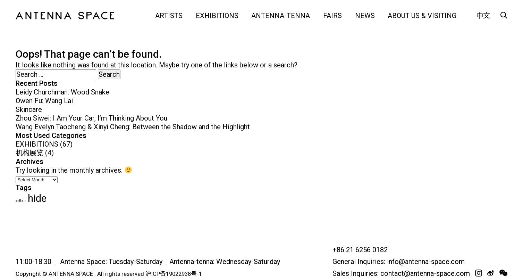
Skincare (29, 109)
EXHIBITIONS (217, 15)
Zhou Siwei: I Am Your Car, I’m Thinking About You (91, 118)
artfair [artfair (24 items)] (21, 200)
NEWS (365, 15)
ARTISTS (169, 15)
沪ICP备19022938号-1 (173, 274)
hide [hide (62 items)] (37, 198)
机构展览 (29, 153)
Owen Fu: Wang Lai (44, 101)
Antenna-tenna (280, 15)
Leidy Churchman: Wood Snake (62, 92)
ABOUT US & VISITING (422, 15)
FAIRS (332, 15)
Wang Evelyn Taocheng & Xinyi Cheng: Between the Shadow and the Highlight (133, 127)
